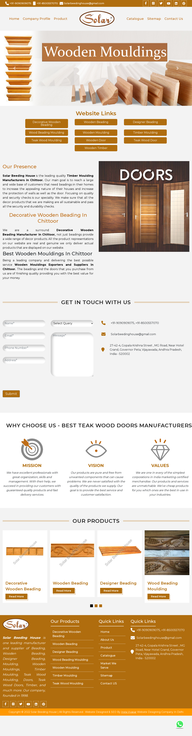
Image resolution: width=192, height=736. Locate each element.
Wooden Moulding (96, 132)
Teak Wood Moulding (46, 140)
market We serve (108, 666)
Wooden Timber (96, 148)
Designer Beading (145, 122)
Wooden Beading (96, 122)
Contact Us (173, 19)
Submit (11, 394)
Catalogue (135, 19)
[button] (91, 606)
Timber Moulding (145, 132)
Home (14, 19)
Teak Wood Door (145, 140)
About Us (107, 640)
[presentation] (29, 376)
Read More (16, 596)
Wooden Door (96, 140)
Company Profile (36, 19)
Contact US (108, 683)
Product (60, 19)
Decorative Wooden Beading (46, 124)
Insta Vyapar (128, 712)
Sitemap (154, 19)
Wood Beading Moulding (46, 132)
